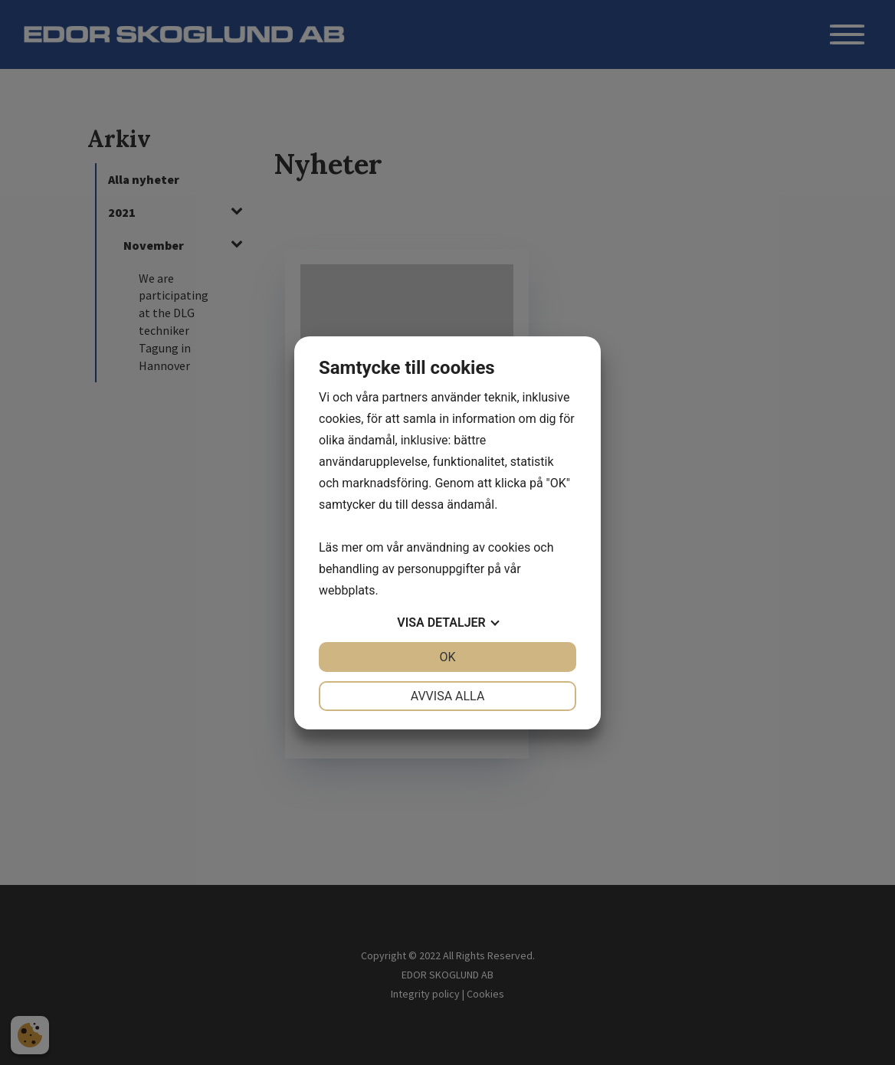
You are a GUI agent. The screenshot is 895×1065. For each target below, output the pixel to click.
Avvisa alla (448, 696)
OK (447, 657)
